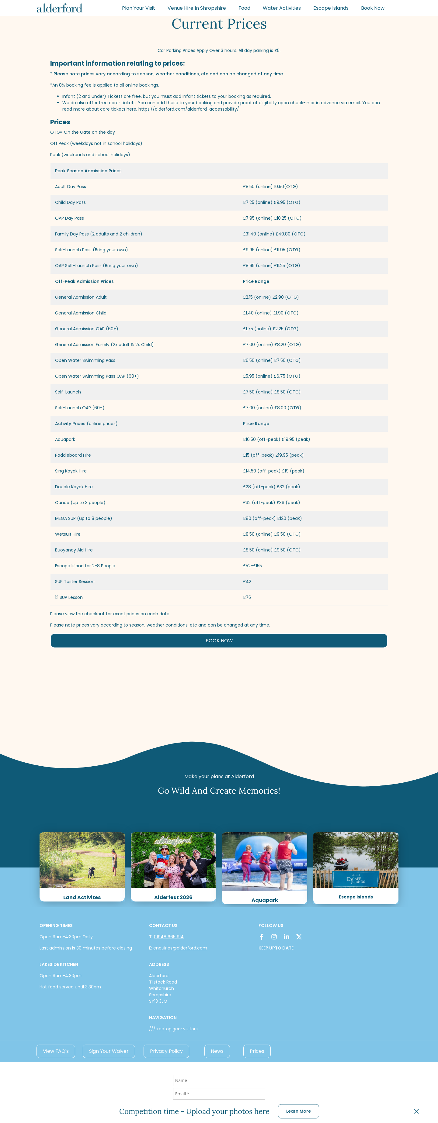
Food (244, 8)
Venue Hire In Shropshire (197, 8)
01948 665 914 (169, 937)
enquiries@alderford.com (180, 948)
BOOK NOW (219, 640)
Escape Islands (331, 8)
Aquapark (265, 900)
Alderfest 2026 (173, 897)
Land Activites (82, 897)
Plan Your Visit (138, 8)
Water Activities (282, 8)
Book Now (372, 8)
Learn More (298, 1111)
